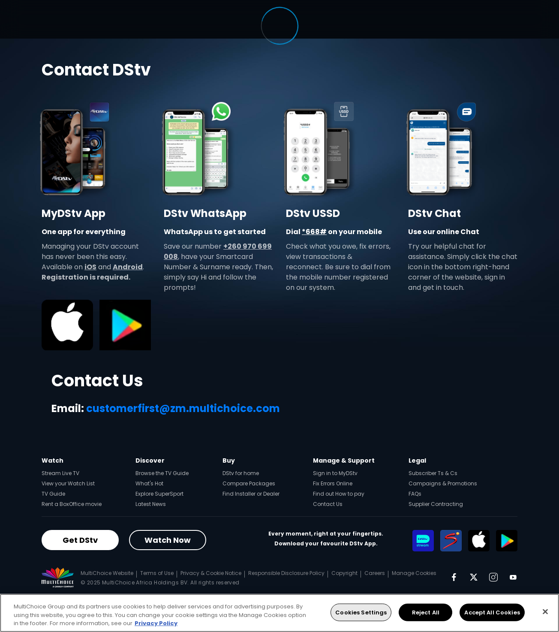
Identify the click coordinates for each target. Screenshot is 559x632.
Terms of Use (157, 573)
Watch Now (167, 540)
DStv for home (240, 473)
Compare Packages (248, 483)
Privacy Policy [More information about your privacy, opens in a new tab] (156, 623)
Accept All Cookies (492, 612)
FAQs (415, 493)
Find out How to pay (338, 493)
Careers (374, 573)
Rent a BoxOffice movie (72, 504)
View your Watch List (68, 483)
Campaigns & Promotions (443, 483)
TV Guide (53, 493)
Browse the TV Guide (162, 473)
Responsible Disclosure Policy (286, 573)
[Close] (545, 611)
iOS (90, 267)
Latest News (150, 504)
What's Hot (149, 483)
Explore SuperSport (159, 493)
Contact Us (328, 504)
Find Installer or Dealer (251, 493)
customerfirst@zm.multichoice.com (183, 408)
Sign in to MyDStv (335, 473)
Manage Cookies (414, 573)
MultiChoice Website (107, 573)
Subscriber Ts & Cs (433, 473)
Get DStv (80, 540)
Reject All (425, 612)
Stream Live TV (60, 473)
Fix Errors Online (332, 483)
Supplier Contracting (436, 504)
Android (128, 267)
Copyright (344, 573)
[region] (279, 613)
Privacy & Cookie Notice (210, 573)
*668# (314, 232)
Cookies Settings (361, 612)
